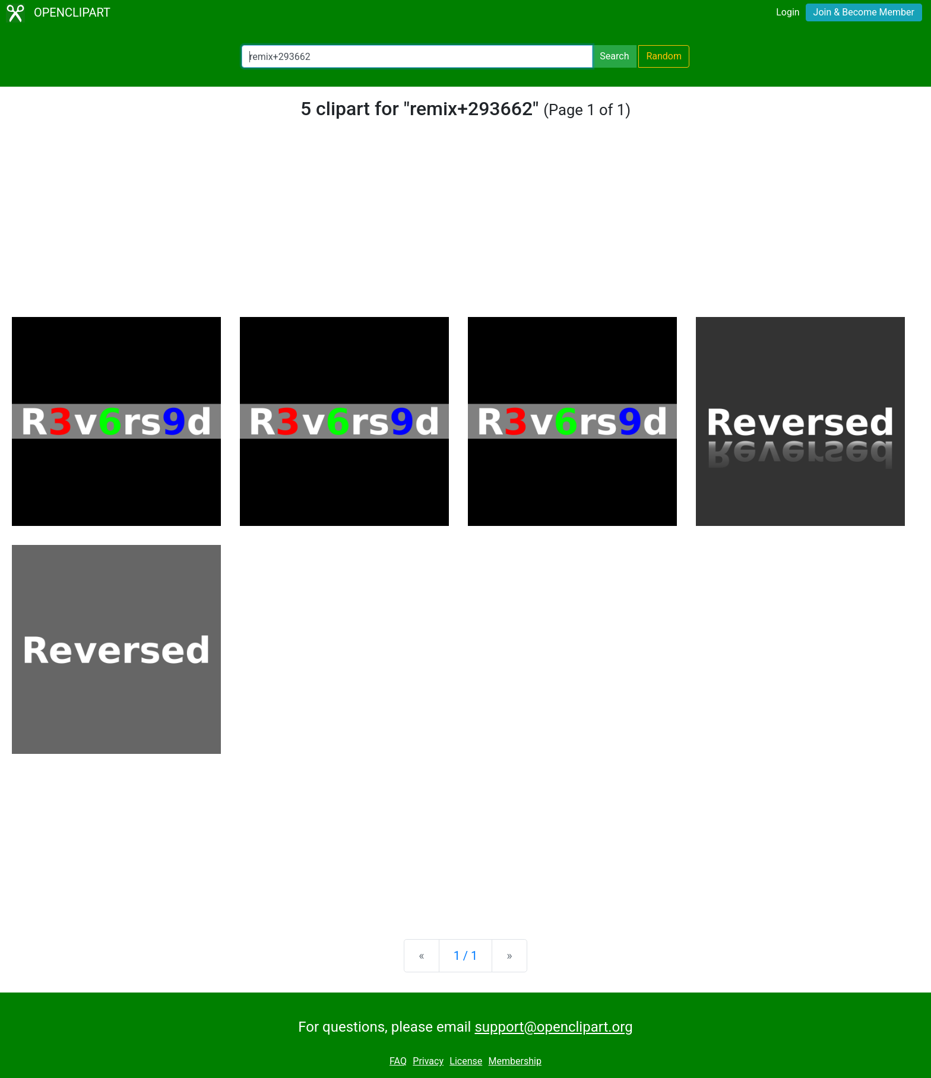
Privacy (428, 1061)
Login (787, 12)
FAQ (398, 1061)
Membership (515, 1061)
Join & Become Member (863, 12)
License (465, 1061)
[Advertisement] (465, 228)
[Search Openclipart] (417, 56)
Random (664, 56)
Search (614, 56)
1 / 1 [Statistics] (466, 956)
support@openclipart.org (553, 1027)
